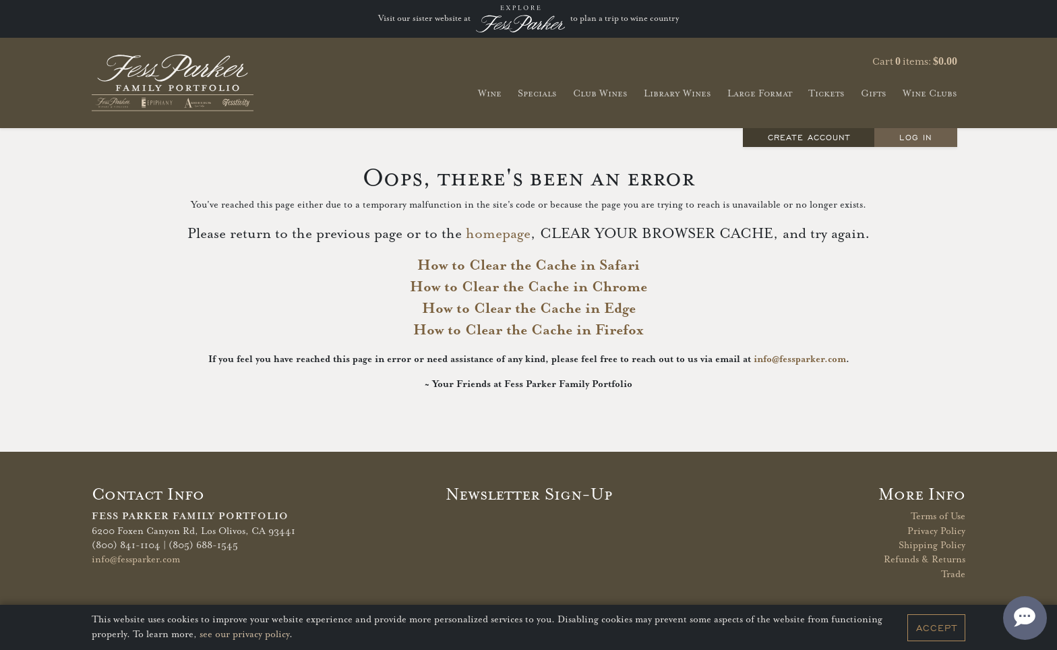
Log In (915, 137)
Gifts (873, 93)
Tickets (826, 93)
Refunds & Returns (924, 559)
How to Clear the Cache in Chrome (528, 287)
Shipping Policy (932, 545)
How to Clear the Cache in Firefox (528, 330)
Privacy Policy (936, 531)
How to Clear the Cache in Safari (528, 266)
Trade (953, 574)
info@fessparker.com (800, 359)
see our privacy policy (244, 634)
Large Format (759, 93)
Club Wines (600, 93)
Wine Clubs (930, 93)
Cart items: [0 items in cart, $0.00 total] (914, 61)
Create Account (809, 137)
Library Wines (677, 93)
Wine (490, 93)
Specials (537, 93)
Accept (936, 628)
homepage (498, 234)
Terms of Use (938, 516)
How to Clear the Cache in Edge (529, 309)
